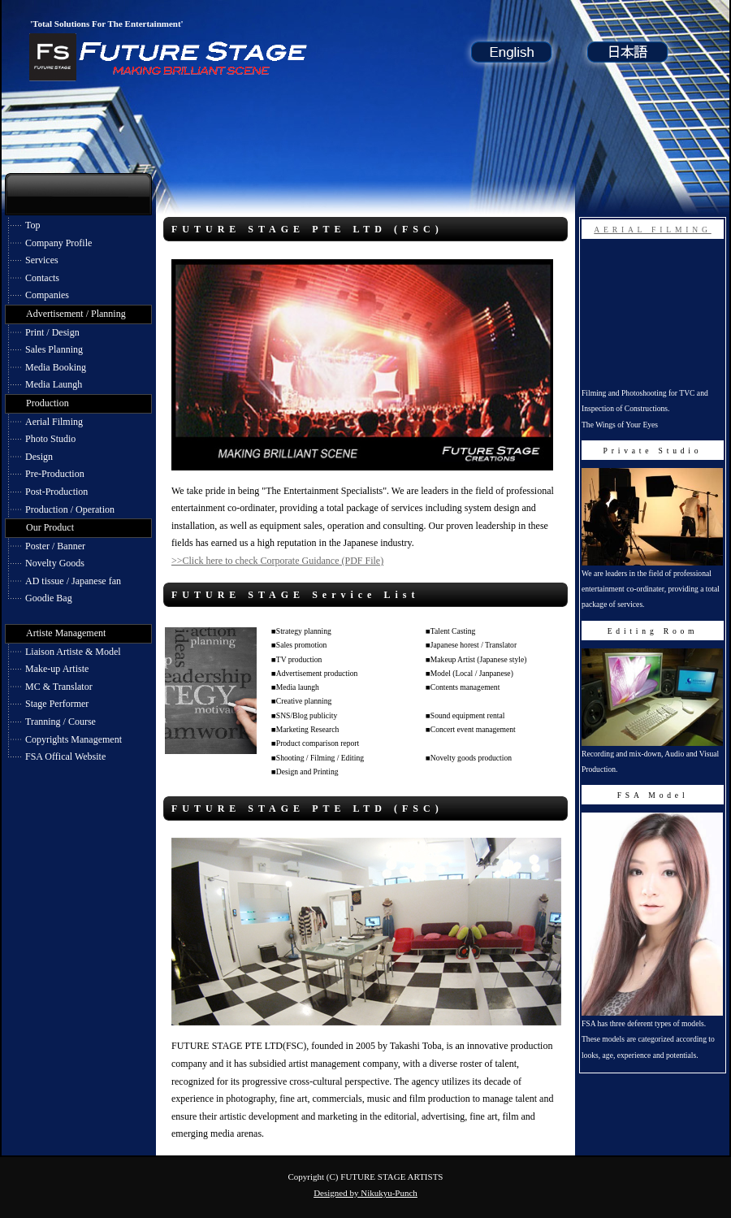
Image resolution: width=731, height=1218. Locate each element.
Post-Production (56, 491)
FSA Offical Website (65, 756)
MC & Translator (59, 686)
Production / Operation (70, 509)
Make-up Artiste (57, 668)
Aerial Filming (54, 421)
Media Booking (55, 367)
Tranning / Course (60, 721)
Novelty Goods (54, 563)
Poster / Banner (55, 546)
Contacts (42, 278)
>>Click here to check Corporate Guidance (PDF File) (277, 560)
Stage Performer (57, 703)
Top (33, 225)
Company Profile (58, 243)
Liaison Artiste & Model (73, 651)
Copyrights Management (73, 739)
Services (41, 260)
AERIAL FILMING (652, 229)
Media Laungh (53, 384)
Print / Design (52, 332)
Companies (47, 295)
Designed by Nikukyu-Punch (365, 1193)
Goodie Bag (48, 598)
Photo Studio (50, 438)
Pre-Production (54, 473)
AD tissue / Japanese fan (73, 581)
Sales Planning (54, 349)
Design (39, 456)
